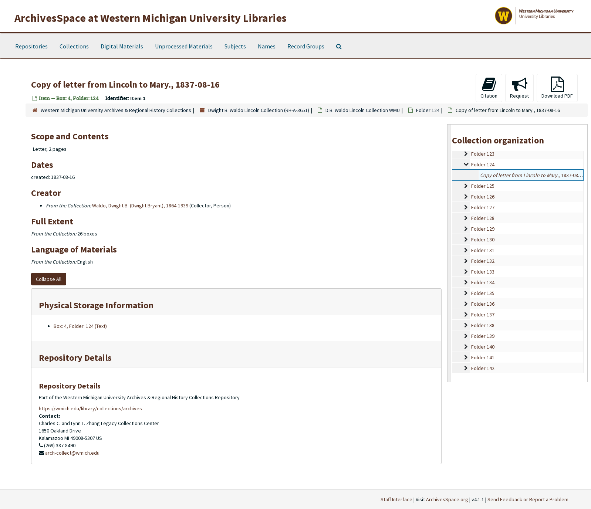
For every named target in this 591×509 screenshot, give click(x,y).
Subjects (235, 46)
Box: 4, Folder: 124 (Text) (80, 326)
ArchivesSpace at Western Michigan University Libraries (150, 18)
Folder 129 (482, 228)
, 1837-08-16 (532, 175)
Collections (74, 46)
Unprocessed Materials (184, 46)
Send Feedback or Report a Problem (527, 499)
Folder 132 (482, 261)
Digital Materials (122, 46)
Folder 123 (482, 153)
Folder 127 (482, 207)
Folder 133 (482, 271)
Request (519, 88)
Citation (488, 88)
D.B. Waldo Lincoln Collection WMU (362, 110)
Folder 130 (482, 239)
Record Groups (305, 46)
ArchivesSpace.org (447, 499)
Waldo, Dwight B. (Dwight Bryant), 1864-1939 (140, 205)
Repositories (31, 46)
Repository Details (75, 357)
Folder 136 (482, 304)
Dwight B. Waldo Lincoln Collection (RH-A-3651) (258, 110)
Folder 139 (482, 336)
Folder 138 (482, 325)
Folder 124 (427, 110)
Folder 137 (482, 314)
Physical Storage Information (96, 305)
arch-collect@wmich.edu (72, 452)
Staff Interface (396, 499)
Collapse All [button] (48, 279)
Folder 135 (482, 293)
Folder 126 (482, 196)
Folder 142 (482, 368)
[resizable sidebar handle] (449, 253)
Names (267, 46)
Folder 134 (482, 282)
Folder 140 (482, 346)
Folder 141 (482, 357)
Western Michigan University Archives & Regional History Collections (116, 110)
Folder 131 (482, 250)
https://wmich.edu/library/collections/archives (90, 408)
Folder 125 (482, 186)
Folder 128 (482, 218)
